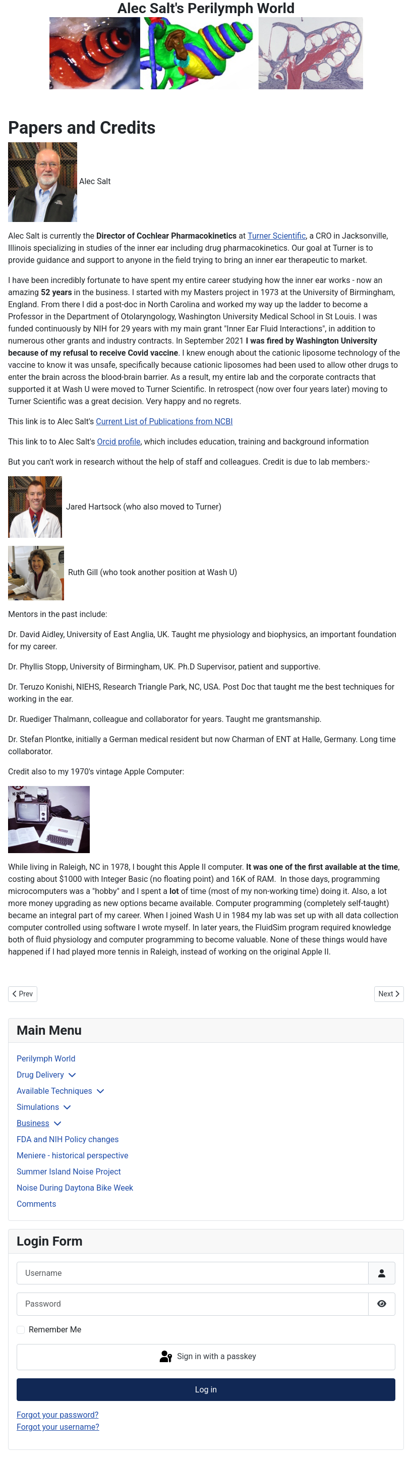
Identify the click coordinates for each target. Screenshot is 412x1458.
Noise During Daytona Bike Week (75, 1188)
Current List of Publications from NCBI (164, 421)
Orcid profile (118, 441)
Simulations (38, 1107)
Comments (36, 1204)
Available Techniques (54, 1091)
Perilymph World (46, 1058)
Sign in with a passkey (207, 1357)
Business (33, 1123)
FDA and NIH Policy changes (68, 1139)
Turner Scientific (277, 236)
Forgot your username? (58, 1427)
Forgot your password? (57, 1415)
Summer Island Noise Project (69, 1171)
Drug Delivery (40, 1075)
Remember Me (55, 1329)
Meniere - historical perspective (72, 1155)
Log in (206, 1389)
